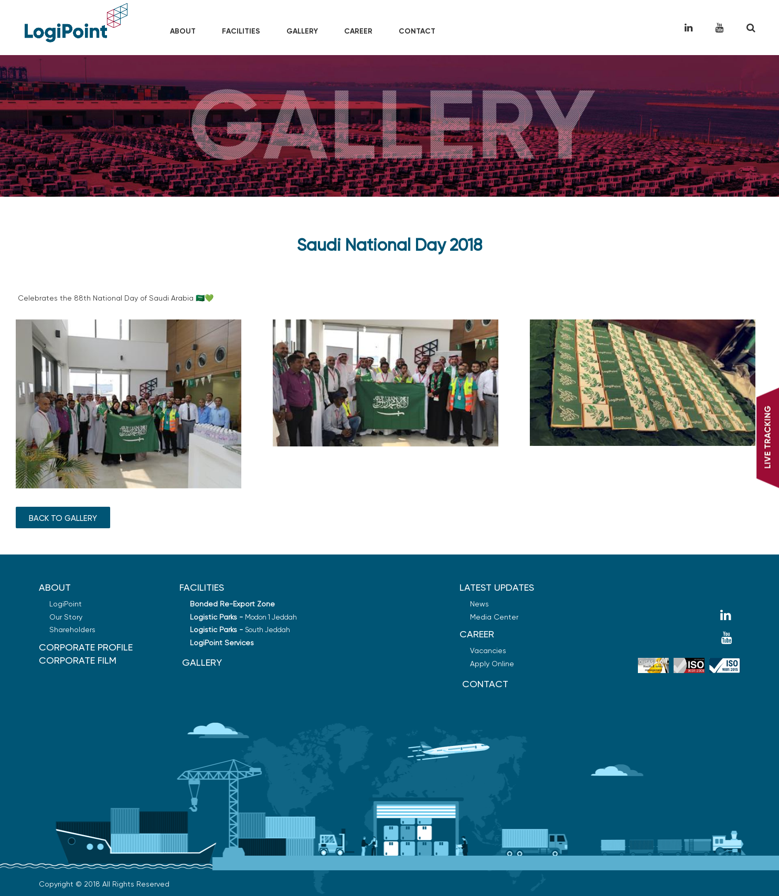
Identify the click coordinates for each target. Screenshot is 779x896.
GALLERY (202, 662)
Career (358, 31)
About (183, 31)
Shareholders (72, 629)
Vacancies (488, 650)
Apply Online (492, 663)
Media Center (494, 617)
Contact (417, 31)
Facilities (241, 31)
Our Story (65, 617)
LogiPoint (65, 604)
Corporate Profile (86, 647)
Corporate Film (77, 660)
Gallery (302, 31)
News (479, 604)
